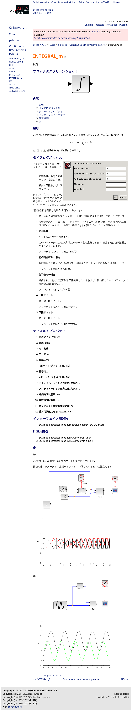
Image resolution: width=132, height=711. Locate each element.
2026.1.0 (95, 31)
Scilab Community (89, 2)
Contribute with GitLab (63, 2)
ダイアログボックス (49, 108)
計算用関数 (45, 118)
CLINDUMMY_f (16, 61)
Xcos (12, 34)
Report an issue (52, 675)
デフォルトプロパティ (50, 111)
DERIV (12, 71)
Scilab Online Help (43, 9)
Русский (123, 24)
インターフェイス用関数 (52, 114)
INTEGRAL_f (14, 74)
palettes (14, 40)
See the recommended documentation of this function (62, 38)
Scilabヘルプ (18, 27)
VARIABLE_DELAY (17, 91)
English (89, 24)
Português (111, 24)
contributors (15, 706)
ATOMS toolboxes (111, 2)
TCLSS (12, 84)
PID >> (124, 679)
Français (99, 24)
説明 (41, 104)
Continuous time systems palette (17, 49)
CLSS (11, 68)
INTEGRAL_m (15, 78)
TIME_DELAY (15, 87)
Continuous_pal (16, 58)
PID (10, 81)
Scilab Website (41, 2)
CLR (11, 65)
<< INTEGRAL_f (41, 679)
